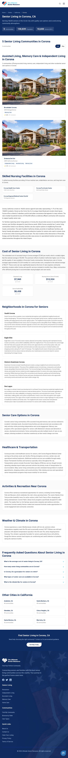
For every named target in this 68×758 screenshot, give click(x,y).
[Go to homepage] (11, 3)
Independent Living (8, 693)
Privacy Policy (6, 738)
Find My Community (8, 712)
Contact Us (5, 732)
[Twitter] (7, 680)
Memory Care (6, 699)
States (10, 12)
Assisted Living (7, 696)
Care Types (5, 719)
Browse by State (7, 715)
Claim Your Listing (7, 735)
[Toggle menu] (64, 4)
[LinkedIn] (10, 680)
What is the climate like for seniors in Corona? (20, 582)
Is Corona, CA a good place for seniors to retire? (21, 572)
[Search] (59, 3)
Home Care (5, 702)
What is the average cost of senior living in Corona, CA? (23, 561)
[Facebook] (3, 680)
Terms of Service (7, 741)
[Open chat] (63, 753)
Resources (5, 689)
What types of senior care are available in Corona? (21, 577)
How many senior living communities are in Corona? (22, 566)
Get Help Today (34, 644)
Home (4, 12)
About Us (5, 728)
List (58, 46)
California (17, 12)
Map (63, 46)
